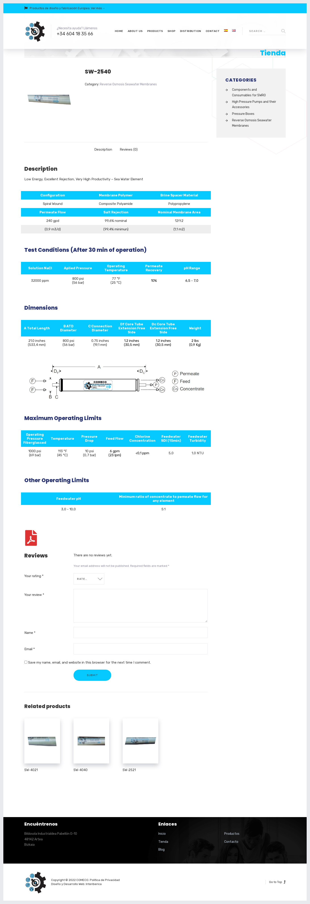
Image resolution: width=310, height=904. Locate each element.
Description (103, 149)
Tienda (163, 842)
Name (30, 633)
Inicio (162, 834)
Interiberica (94, 884)
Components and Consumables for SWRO (249, 92)
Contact (213, 31)
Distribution (190, 31)
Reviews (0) (129, 149)
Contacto (231, 842)
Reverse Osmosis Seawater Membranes (128, 84)
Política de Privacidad (105, 880)
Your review (34, 595)
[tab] (103, 149)
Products (155, 31)
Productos (231, 834)
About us (135, 31)
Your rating (34, 576)
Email (29, 649)
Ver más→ (98, 8)
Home (119, 31)
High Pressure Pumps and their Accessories (254, 104)
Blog (161, 849)
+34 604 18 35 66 (75, 33)
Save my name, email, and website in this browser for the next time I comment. (89, 662)
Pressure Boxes (243, 114)
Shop (172, 31)
